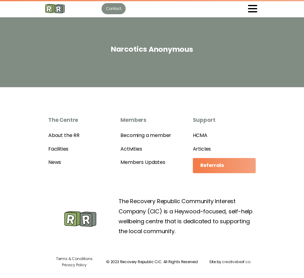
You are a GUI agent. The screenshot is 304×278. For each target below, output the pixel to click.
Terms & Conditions (74, 258)
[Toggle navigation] (252, 8)
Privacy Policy (74, 264)
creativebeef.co (236, 261)
